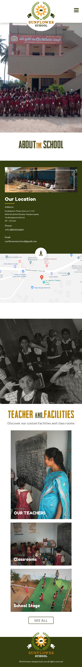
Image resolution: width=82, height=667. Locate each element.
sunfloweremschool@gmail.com (21, 241)
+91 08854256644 (14, 229)
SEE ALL (41, 620)
